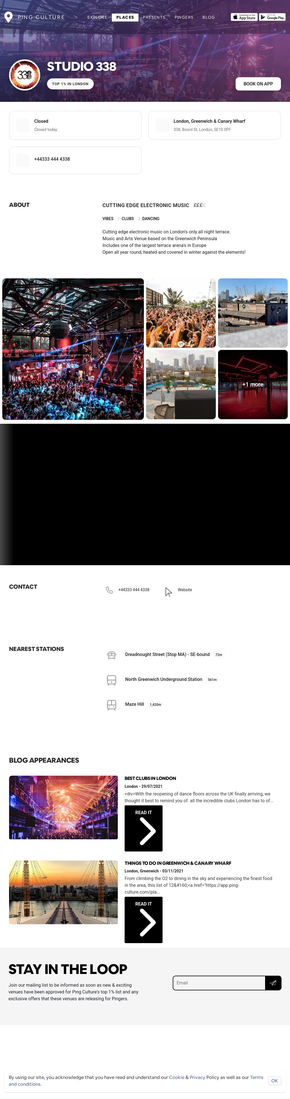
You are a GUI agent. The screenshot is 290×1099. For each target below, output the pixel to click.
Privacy (197, 1077)
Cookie (176, 1077)
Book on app (258, 84)
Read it (145, 821)
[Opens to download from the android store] (272, 16)
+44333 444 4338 (52, 159)
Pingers (184, 17)
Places (125, 17)
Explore (97, 17)
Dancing (150, 218)
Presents (154, 17)
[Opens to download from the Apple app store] (244, 16)
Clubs (128, 218)
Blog (208, 17)
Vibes (108, 218)
